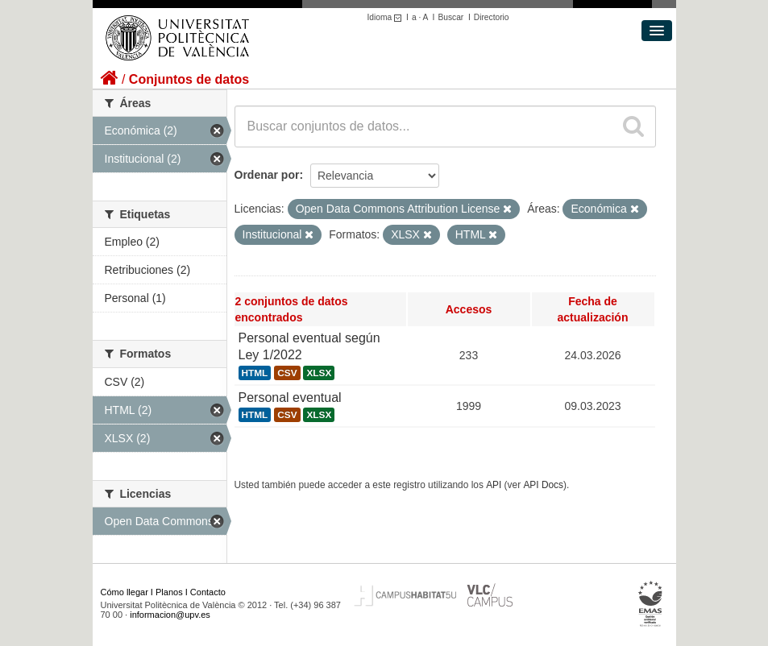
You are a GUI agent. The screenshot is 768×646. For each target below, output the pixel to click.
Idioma (387, 17)
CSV (287, 373)
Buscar (450, 17)
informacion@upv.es (170, 614)
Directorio (491, 17)
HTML (255, 373)
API (493, 485)
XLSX (318, 373)
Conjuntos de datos (189, 79)
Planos (169, 592)
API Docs (543, 485)
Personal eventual (290, 397)
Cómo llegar (124, 592)
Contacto (208, 592)
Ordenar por (267, 174)
